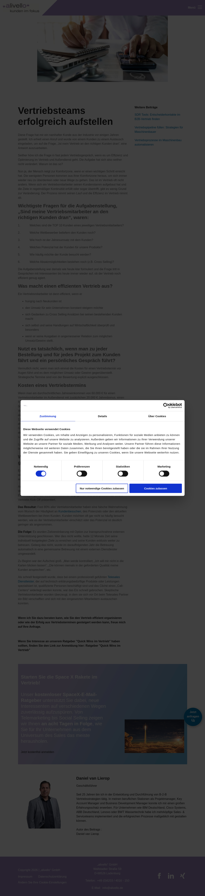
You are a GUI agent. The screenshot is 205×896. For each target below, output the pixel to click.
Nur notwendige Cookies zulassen (102, 488)
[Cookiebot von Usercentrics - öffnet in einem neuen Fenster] (166, 405)
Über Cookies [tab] (157, 416)
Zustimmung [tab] (48, 416)
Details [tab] (102, 416)
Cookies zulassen (155, 488)
